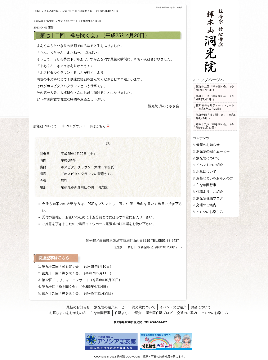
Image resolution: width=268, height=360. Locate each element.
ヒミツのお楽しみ (209, 211)
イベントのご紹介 (209, 165)
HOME (37, 11)
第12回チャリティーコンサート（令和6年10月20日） (82, 280)
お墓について (206, 171)
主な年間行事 (206, 185)
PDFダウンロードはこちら (86, 126)
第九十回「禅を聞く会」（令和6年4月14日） (76, 286)
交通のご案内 (206, 205)
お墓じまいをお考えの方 (214, 178)
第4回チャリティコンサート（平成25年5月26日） (74, 20)
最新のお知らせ (53, 11)
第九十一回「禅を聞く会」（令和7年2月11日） (77, 273)
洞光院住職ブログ (209, 198)
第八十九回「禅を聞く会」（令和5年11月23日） (78, 293)
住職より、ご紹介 (209, 191)
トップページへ (210, 80)
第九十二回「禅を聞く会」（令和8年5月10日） (77, 266)
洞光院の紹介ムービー (213, 151)
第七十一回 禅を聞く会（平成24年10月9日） (153, 247)
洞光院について (208, 158)
